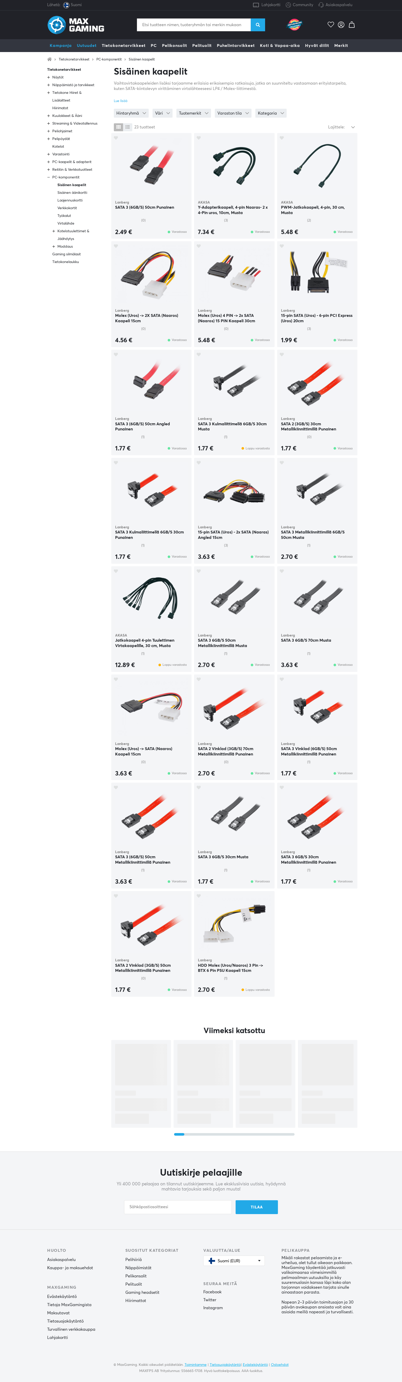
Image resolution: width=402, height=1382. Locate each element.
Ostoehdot (280, 1365)
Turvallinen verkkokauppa (71, 1329)
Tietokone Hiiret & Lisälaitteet (67, 96)
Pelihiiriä (133, 1260)
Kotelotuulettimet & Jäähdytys (73, 235)
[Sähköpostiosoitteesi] (178, 1207)
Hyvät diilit (317, 46)
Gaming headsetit (142, 1292)
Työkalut (64, 216)
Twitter (209, 1300)
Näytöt (58, 77)
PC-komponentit (109, 59)
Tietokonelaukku (65, 262)
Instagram (213, 1308)
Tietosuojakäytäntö (65, 1321)
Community (299, 5)
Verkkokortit (67, 208)
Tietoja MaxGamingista (69, 1305)
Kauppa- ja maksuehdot (70, 1268)
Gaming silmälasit (66, 254)
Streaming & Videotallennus (74, 123)
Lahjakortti (271, 5)
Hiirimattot (135, 1301)
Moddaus (65, 246)
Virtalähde (65, 223)
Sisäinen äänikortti (72, 193)
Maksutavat (58, 1313)
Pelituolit (202, 46)
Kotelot (58, 146)
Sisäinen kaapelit (142, 59)
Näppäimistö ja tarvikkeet (73, 85)
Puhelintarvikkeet (236, 46)
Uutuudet (87, 46)
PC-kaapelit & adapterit (72, 162)
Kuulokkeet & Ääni (67, 116)
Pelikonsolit (174, 46)
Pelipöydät (61, 139)
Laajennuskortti (70, 200)
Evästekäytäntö (62, 1297)
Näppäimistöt (138, 1268)
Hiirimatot (60, 108)
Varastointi (60, 154)
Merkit (341, 46)
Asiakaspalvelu (339, 5)
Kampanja (61, 46)
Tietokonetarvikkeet (124, 46)
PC (154, 46)
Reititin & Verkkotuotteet (72, 170)
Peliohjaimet (62, 131)
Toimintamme (196, 1365)
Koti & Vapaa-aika (280, 46)
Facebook (212, 1292)
